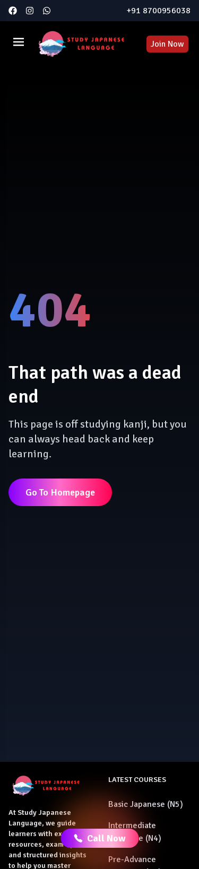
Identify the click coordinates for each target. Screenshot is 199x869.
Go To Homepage (60, 492)
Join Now (167, 44)
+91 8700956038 (158, 10)
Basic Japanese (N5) (145, 804)
